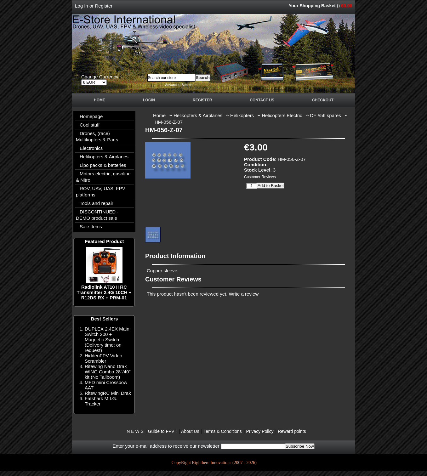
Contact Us (262, 100)
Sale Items (91, 226)
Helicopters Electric (282, 115)
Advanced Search (178, 85)
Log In (81, 5)
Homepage (91, 116)
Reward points (292, 431)
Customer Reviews (260, 177)
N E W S (135, 431)
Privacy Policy (259, 431)
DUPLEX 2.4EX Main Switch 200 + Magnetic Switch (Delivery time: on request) (107, 339)
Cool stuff (90, 125)
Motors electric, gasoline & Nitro (103, 177)
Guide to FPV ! (162, 431)
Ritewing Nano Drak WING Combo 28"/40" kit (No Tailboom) (108, 372)
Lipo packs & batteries (103, 165)
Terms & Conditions (222, 431)
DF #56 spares (325, 115)
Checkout (322, 100)
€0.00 (346, 5)
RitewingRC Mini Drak (108, 393)
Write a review (244, 294)
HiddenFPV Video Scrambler (103, 358)
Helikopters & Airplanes (104, 156)
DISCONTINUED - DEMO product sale (97, 215)
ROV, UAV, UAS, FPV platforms (100, 191)
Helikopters (242, 115)
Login (149, 100)
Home (99, 100)
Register (103, 5)
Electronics (91, 148)
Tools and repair (96, 203)
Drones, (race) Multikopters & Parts (97, 136)
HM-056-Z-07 (169, 122)
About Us (190, 431)
